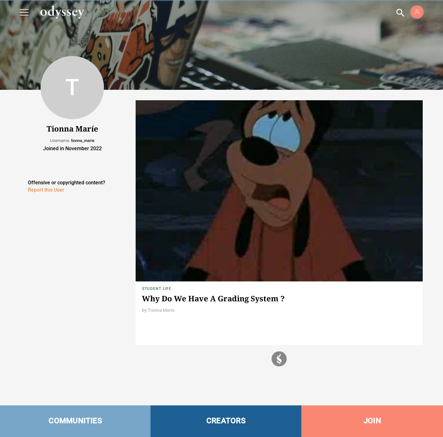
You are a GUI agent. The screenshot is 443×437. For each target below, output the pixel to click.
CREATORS (226, 420)
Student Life (156, 288)
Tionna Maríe (161, 310)
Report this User (46, 190)
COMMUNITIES (75, 420)
